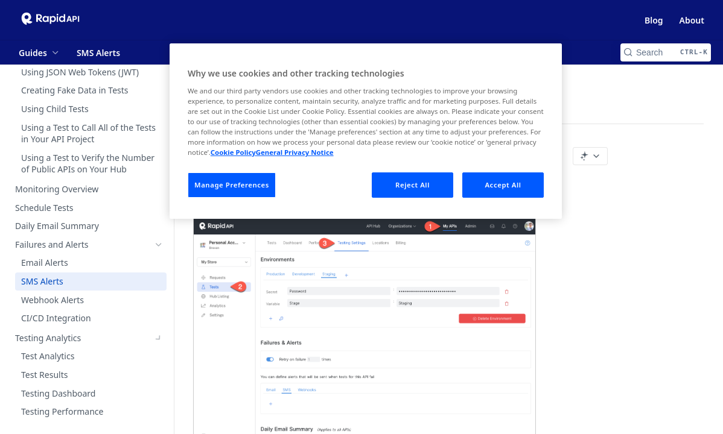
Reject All (412, 184)
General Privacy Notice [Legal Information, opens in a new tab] (295, 152)
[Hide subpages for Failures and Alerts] (159, 245)
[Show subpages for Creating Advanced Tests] (159, 171)
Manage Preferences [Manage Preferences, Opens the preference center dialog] (231, 184)
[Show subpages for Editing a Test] (159, 97)
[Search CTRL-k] (665, 52)
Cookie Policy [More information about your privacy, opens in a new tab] (233, 152)
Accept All (503, 184)
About (692, 20)
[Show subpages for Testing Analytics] (159, 338)
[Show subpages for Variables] (159, 79)
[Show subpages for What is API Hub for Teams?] (159, 419)
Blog (654, 20)
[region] (366, 131)
